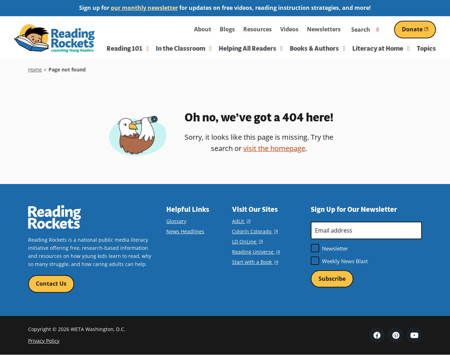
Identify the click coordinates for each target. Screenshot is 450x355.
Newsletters (324, 29)
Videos (289, 29)
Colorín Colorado (255, 231)
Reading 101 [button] (128, 48)
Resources (257, 29)
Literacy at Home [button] (381, 48)
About (202, 29)
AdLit (241, 221)
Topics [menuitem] (426, 48)
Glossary (176, 221)
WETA (173, 29)
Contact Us (51, 283)
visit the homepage (274, 148)
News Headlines (185, 231)
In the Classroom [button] (184, 48)
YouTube (414, 335)
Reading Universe (256, 251)
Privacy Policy (43, 340)
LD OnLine (247, 241)
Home (35, 69)
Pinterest (395, 335)
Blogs (227, 29)
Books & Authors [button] (317, 48)
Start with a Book (255, 262)
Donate (419, 29)
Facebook (377, 335)
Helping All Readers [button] (251, 48)
